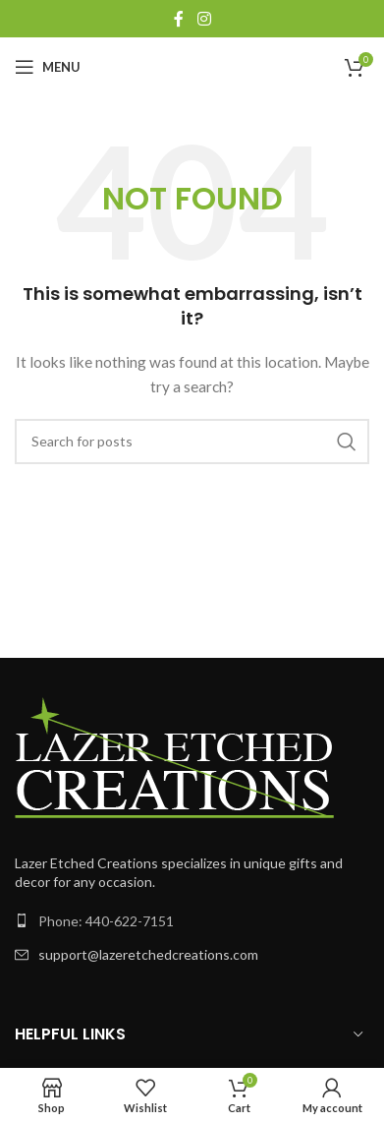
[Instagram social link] (204, 18)
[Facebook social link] (179, 18)
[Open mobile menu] (47, 67)
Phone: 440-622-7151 (106, 921)
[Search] (192, 441)
